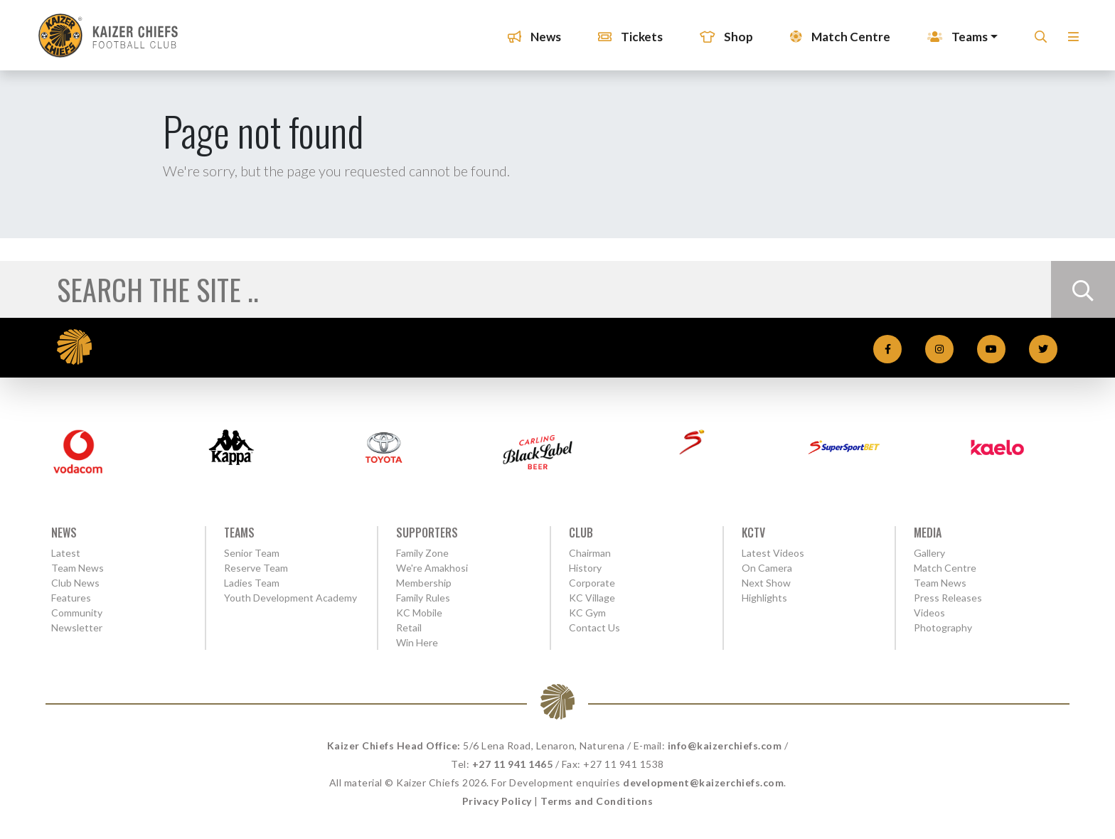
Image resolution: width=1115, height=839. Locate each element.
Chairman (590, 553)
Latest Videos (773, 553)
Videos (929, 612)
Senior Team (251, 553)
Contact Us (594, 627)
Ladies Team (251, 583)
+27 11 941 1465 (512, 764)
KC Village (592, 598)
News (530, 31)
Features (71, 598)
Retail (409, 627)
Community (76, 612)
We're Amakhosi (432, 568)
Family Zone (422, 553)
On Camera (767, 568)
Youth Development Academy (290, 598)
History (585, 568)
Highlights (764, 598)
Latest (65, 553)
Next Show (766, 583)
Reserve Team (256, 568)
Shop (722, 31)
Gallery (929, 553)
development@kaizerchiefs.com (703, 782)
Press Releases (948, 598)
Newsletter (76, 627)
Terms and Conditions (596, 801)
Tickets (626, 31)
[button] (1069, 35)
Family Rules (423, 598)
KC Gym (587, 612)
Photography (943, 627)
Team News (77, 568)
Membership (424, 583)
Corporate (592, 583)
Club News (75, 583)
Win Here (417, 642)
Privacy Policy (497, 801)
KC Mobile (419, 612)
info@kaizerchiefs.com (725, 745)
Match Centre (836, 31)
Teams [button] (953, 31)
